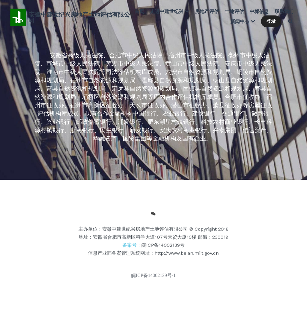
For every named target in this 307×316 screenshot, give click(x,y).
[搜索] (290, 21)
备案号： (153, 246)
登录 (271, 21)
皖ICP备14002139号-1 (153, 277)
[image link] (18, 16)
